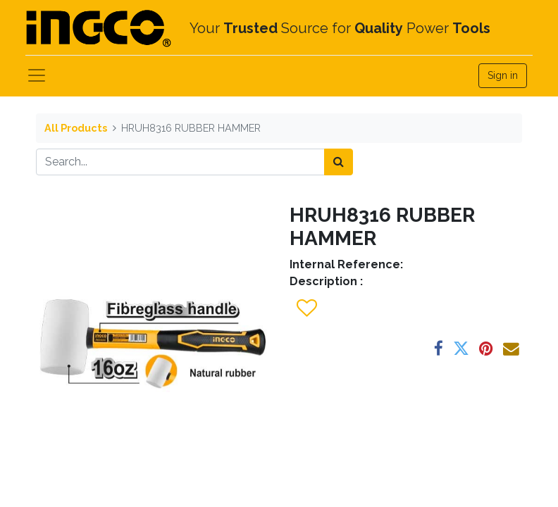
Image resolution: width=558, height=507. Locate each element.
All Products (75, 128)
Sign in (503, 75)
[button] (306, 308)
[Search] (338, 162)
